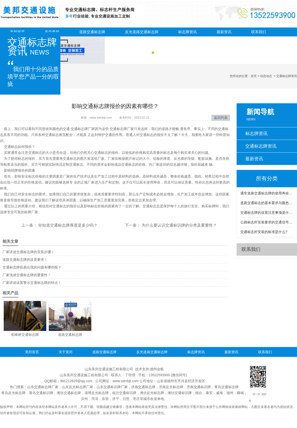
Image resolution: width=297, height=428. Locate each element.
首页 (254, 76)
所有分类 (267, 178)
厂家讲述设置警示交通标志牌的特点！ (31, 283)
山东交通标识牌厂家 (112, 387)
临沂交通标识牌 (124, 393)
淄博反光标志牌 (96, 393)
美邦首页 (17, 32)
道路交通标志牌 (92, 32)
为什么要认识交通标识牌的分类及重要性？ (179, 225)
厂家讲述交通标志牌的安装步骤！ (28, 252)
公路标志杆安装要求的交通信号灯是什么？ (266, 222)
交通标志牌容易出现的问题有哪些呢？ (31, 267)
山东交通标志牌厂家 (42, 387)
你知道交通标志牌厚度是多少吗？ (67, 225)
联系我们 (258, 32)
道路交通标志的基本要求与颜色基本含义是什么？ (266, 203)
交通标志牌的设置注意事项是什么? (266, 212)
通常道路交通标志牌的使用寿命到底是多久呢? (266, 193)
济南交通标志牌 (143, 387)
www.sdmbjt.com (101, 117)
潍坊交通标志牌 (69, 393)
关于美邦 (52, 32)
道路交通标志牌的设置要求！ (25, 260)
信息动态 (266, 76)
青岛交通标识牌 (41, 393)
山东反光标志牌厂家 (77, 387)
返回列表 (221, 118)
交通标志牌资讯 (260, 146)
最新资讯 (224, 32)
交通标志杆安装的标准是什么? (263, 232)
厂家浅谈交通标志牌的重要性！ (26, 275)
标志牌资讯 (187, 32)
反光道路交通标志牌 (141, 32)
